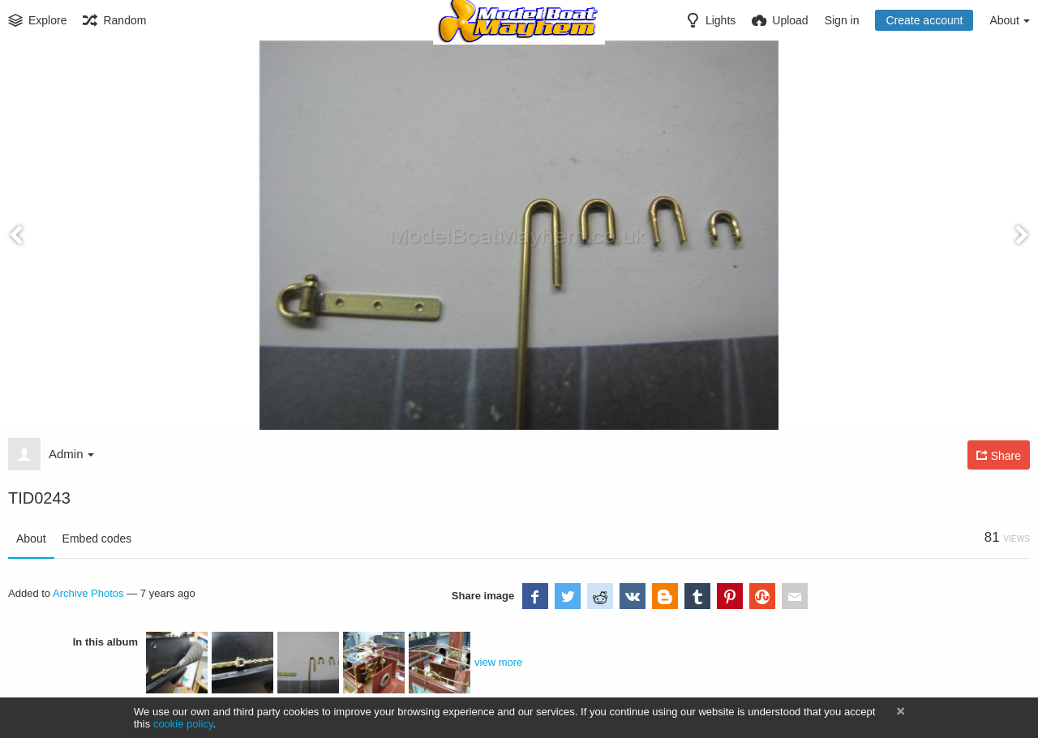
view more (498, 662)
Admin (71, 454)
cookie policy (183, 724)
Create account (924, 20)
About (31, 538)
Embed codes (97, 538)
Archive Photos (88, 593)
